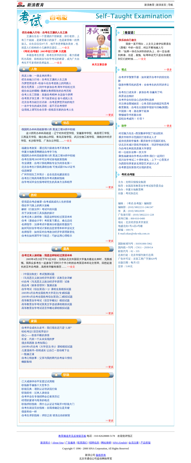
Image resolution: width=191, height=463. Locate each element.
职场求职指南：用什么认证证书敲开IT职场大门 (48, 404)
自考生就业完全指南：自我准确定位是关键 (46, 407)
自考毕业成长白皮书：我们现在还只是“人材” (47, 327)
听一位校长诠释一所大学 (132, 152)
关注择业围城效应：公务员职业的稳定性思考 (144, 103)
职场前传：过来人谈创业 (35, 392)
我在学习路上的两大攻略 (35, 205)
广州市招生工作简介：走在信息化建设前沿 (46, 174)
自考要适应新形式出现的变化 (135, 167)
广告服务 (70, 442)
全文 (143, 58)
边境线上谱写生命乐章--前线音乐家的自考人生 (48, 109)
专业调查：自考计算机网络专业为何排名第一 (47, 163)
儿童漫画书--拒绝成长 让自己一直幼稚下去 (45, 350)
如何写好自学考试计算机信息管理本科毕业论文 (48, 228)
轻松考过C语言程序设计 (35, 331)
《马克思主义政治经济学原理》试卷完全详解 (47, 277)
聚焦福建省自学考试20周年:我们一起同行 (142, 156)
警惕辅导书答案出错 (130, 114)
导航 (170, 4)
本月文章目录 (99, 64)
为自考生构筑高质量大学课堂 (135, 148)
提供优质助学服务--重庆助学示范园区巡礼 (142, 140)
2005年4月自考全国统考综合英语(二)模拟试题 (47, 296)
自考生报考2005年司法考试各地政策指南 (44, 159)
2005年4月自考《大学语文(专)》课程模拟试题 (47, 346)
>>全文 (66, 47)
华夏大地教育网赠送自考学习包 (39, 151)
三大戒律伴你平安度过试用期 (38, 381)
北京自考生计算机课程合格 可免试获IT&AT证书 (48, 166)
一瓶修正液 (28, 354)
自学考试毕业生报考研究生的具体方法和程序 (47, 182)
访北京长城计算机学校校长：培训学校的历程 (144, 144)
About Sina (58, 442)
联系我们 (82, 442)
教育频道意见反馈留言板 (72, 435)
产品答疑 (146, 442)
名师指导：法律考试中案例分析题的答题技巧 (47, 224)
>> (139, 58)
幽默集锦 (27, 361)
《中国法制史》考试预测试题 (38, 274)
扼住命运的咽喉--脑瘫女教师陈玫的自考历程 (46, 90)
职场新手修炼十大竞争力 (35, 385)
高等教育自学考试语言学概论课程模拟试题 (46, 308)
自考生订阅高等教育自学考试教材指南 (43, 178)
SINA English (120, 442)
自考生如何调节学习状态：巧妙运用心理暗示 (47, 235)
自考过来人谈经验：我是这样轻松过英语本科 (47, 216)
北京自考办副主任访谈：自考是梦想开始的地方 (48, 102)
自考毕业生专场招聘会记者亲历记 (40, 396)
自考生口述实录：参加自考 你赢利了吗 (140, 92)
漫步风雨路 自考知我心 (34, 342)
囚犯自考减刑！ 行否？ (132, 118)
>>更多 (110, 114)
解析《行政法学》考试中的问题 (39, 209)
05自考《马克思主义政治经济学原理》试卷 (46, 281)
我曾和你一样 (29, 411)
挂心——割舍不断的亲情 (35, 335)
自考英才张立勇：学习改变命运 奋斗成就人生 (47, 98)
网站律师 (106, 442)
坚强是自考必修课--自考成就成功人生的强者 (46, 201)
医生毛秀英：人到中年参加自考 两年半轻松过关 (48, 87)
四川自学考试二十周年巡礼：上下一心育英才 (144, 159)
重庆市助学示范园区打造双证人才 (138, 137)
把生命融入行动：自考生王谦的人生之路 (44, 79)
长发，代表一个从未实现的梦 (38, 339)
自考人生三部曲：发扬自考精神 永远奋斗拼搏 (47, 94)
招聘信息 (94, 442)
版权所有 (101, 455)
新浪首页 (161, 4)
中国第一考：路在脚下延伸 (134, 111)
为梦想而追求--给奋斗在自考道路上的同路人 (46, 83)
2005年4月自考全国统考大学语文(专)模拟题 (46, 292)
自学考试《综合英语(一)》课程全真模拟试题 (46, 289)
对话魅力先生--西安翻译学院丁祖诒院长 (141, 133)
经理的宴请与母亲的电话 (35, 400)
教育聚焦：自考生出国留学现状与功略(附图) (143, 107)
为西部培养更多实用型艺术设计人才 (139, 163)
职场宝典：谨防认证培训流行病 (39, 389)
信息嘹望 (27, 170)
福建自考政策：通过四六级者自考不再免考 (46, 148)
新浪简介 (45, 442)
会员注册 (134, 442)
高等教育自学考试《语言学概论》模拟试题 (46, 300)
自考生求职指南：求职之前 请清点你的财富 (46, 415)
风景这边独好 (126, 96)
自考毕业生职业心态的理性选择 (136, 99)
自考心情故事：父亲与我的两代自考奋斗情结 (47, 357)
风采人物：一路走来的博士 (37, 75)
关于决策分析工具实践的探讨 (38, 213)
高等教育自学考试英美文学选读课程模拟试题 (47, 304)
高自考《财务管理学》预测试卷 (39, 285)
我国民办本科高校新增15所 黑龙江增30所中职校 (48, 155)
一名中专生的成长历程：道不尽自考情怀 (44, 105)
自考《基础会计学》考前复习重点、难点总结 (47, 220)
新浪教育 (149, 4)
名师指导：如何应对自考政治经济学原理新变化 (48, 231)
